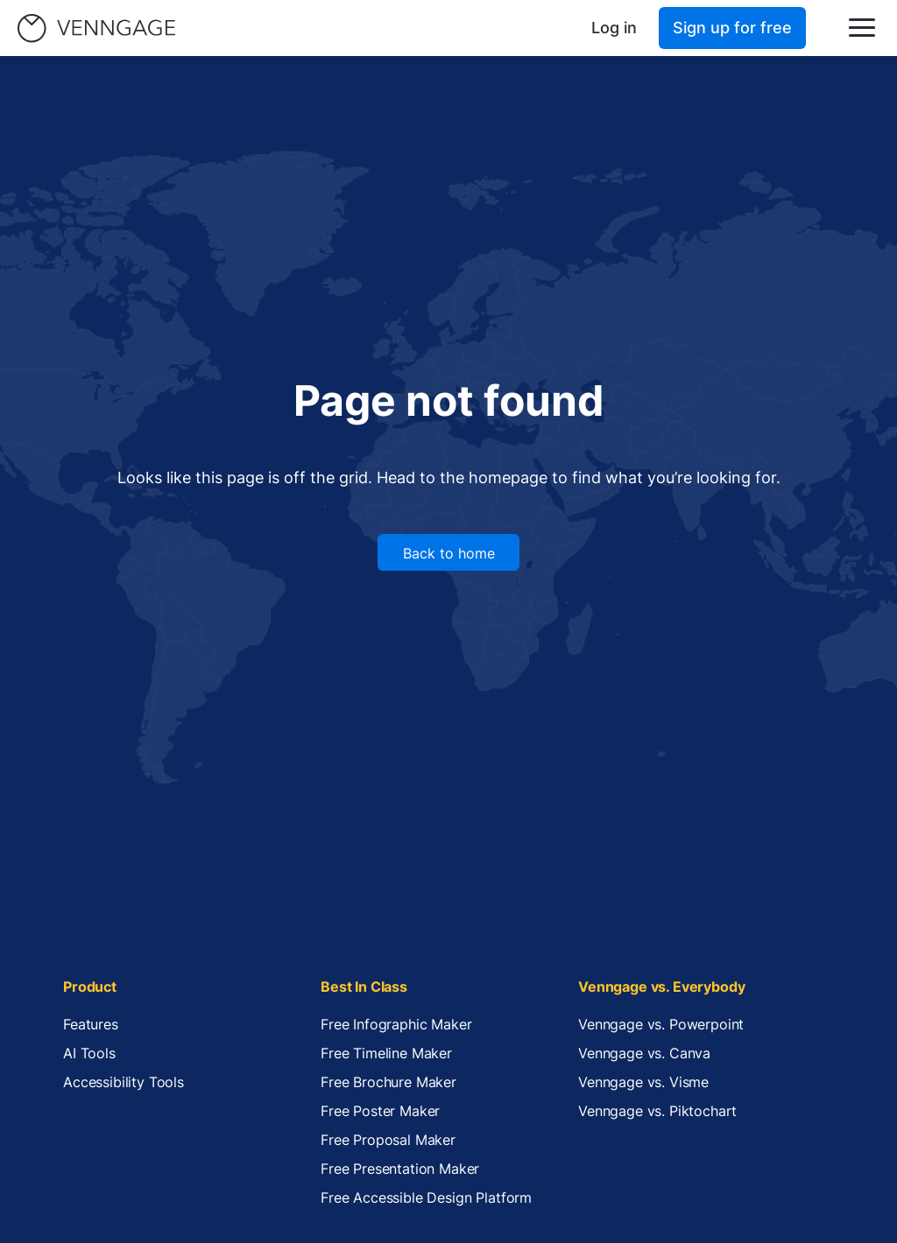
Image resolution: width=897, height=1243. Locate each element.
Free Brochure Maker (388, 1082)
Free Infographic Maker (396, 1024)
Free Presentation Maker (400, 1168)
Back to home (449, 553)
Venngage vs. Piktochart (657, 1111)
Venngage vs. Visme (643, 1082)
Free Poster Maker (380, 1111)
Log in (614, 27)
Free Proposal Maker (388, 1139)
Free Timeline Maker (386, 1053)
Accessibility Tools (123, 1082)
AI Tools (89, 1053)
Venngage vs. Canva (644, 1053)
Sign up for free (732, 27)
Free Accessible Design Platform (426, 1197)
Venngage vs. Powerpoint (661, 1024)
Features (90, 1024)
